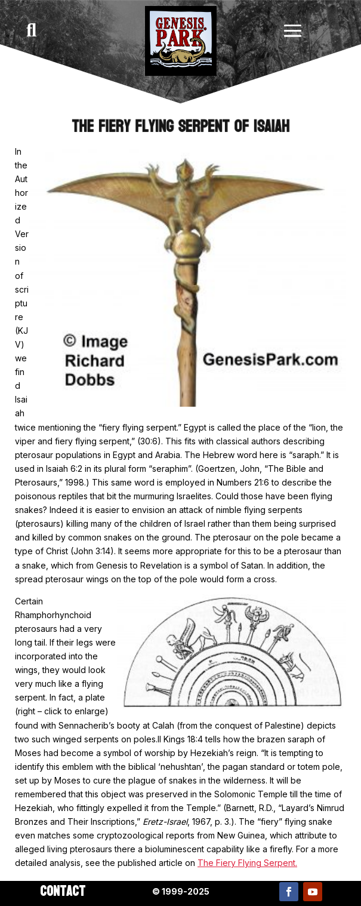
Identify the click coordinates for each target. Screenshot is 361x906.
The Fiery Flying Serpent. (247, 863)
